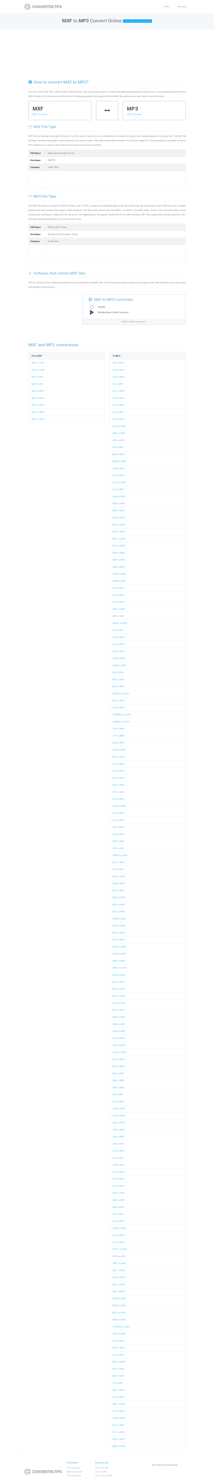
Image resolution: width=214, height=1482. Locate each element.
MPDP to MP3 (119, 947)
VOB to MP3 (118, 1165)
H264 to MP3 (119, 496)
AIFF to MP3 (118, 419)
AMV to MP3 (118, 609)
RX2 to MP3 (118, 1080)
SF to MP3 (117, 1094)
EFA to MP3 (118, 792)
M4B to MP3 (118, 883)
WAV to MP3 (118, 567)
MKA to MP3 (118, 904)
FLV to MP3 (118, 489)
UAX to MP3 (118, 1136)
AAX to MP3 (118, 398)
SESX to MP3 (119, 954)
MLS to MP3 (118, 911)
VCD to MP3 (118, 1150)
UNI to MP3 (118, 1144)
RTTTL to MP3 (119, 1249)
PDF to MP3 (118, 939)
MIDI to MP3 (118, 897)
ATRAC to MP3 (119, 623)
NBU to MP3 (118, 1404)
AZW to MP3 (118, 658)
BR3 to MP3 (118, 679)
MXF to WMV (38, 412)
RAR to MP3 (118, 1347)
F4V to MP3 (118, 820)
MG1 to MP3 (118, 1270)
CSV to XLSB (101, 1468)
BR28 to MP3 (119, 1319)
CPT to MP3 (118, 735)
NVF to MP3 (118, 1010)
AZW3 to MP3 (119, 665)
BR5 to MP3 (118, 686)
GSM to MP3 (118, 1418)
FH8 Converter (74, 1475)
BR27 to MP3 (119, 1312)
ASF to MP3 (118, 616)
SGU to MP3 (118, 1235)
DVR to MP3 (118, 785)
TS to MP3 (117, 1383)
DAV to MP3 (118, 742)
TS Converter (73, 1468)
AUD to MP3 (118, 637)
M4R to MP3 (118, 517)
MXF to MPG (38, 419)
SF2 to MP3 (118, 1101)
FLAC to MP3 (119, 482)
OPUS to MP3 (119, 1052)
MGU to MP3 (118, 1284)
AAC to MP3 (118, 391)
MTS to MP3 (118, 545)
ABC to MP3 (118, 1390)
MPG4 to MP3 (119, 1298)
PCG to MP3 (118, 1411)
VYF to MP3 (118, 1186)
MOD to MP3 (118, 925)
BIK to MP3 (118, 672)
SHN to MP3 (118, 1115)
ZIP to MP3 (118, 1214)
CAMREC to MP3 (121, 721)
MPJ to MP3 (118, 982)
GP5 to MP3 (118, 848)
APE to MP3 (118, 440)
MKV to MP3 (118, 1362)
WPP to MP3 (118, 961)
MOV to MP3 (118, 524)
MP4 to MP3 (118, 531)
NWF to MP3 (118, 1017)
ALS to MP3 (118, 1355)
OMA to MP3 (118, 1045)
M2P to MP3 (118, 876)
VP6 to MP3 (118, 1179)
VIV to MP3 (118, 1158)
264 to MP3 (118, 363)
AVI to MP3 (117, 447)
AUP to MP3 (118, 644)
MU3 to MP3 (118, 989)
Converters (182, 6)
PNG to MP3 (118, 1439)
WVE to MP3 (118, 1200)
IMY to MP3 (118, 862)
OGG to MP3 (118, 553)
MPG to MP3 (118, 975)
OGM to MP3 (118, 1024)
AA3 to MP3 (118, 595)
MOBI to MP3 (119, 918)
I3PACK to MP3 (120, 855)
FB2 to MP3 (118, 827)
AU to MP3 (117, 630)
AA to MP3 (117, 384)
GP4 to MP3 (118, 841)
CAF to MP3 (118, 707)
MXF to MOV (38, 391)
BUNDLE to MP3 (120, 693)
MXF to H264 (38, 370)
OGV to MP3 (118, 1038)
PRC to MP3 (118, 1369)
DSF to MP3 (118, 764)
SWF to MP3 (118, 560)
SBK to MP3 (118, 1087)
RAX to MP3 (118, 1066)
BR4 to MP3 (118, 1376)
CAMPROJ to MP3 (121, 714)
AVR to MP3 (118, 651)
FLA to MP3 (118, 475)
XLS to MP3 (118, 1341)
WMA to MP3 (119, 581)
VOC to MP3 (118, 1172)
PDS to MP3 (118, 1059)
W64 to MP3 (118, 1193)
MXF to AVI (37, 384)
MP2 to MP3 (118, 932)
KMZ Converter (74, 1471)
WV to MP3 (118, 588)
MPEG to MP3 (119, 968)
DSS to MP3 (118, 771)
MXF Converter (40, 114)
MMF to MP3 (118, 1446)
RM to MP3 (118, 1073)
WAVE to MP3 (119, 574)
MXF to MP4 (38, 405)
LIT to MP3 (117, 869)
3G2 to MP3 (118, 1221)
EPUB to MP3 (119, 806)
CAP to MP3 (118, 728)
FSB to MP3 (118, 834)
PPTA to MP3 (119, 1256)
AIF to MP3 (117, 412)
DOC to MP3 (118, 757)
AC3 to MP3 (118, 405)
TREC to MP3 (119, 1263)
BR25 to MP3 (119, 1305)
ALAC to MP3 (119, 426)
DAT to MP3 (118, 1397)
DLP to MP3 (118, 1242)
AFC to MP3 (118, 602)
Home (166, 6)
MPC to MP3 (118, 538)
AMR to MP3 (118, 433)
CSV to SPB (101, 1471)
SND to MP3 (118, 1122)
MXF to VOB (38, 363)
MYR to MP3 (118, 1003)
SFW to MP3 (118, 1108)
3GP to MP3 (118, 377)
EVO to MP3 (118, 813)
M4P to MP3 (118, 510)
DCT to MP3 (118, 1432)
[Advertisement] (107, 51)
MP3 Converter (134, 114)
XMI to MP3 (118, 1207)
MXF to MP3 (38, 398)
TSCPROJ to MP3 (121, 1326)
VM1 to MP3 (118, 1291)
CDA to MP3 (118, 468)
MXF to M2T (38, 377)
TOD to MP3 (118, 1129)
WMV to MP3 (119, 1333)
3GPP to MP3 (119, 1228)
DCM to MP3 (118, 750)
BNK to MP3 (118, 454)
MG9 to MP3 (118, 1277)
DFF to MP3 (118, 1425)
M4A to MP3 (118, 503)
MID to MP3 (118, 890)
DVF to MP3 (118, 778)
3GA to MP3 (118, 370)
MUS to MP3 (118, 996)
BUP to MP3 (118, 700)
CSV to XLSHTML (104, 1475)
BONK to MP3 (119, 461)
